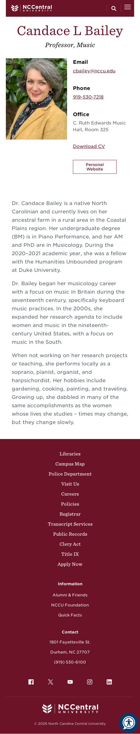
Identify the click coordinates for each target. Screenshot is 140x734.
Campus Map (70, 463)
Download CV (89, 146)
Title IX (70, 554)
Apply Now (70, 564)
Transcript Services (70, 523)
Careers (70, 493)
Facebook (29, 680)
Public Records (70, 534)
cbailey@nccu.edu (94, 71)
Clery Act (70, 544)
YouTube (69, 680)
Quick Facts (70, 615)
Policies (70, 503)
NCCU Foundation (70, 605)
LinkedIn (108, 680)
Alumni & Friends (70, 595)
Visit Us (70, 483)
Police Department (70, 473)
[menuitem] (31, 681)
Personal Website (95, 166)
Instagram (88, 680)
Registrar (70, 513)
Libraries (70, 453)
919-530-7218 (88, 97)
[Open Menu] (127, 8)
